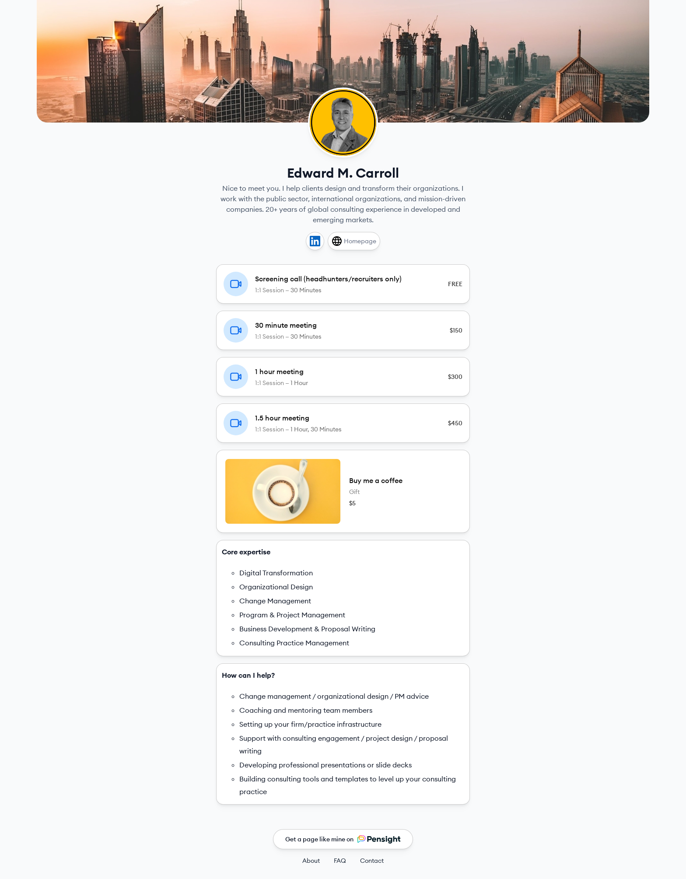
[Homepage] (354, 241)
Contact (372, 861)
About (311, 861)
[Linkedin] (315, 241)
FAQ (340, 861)
